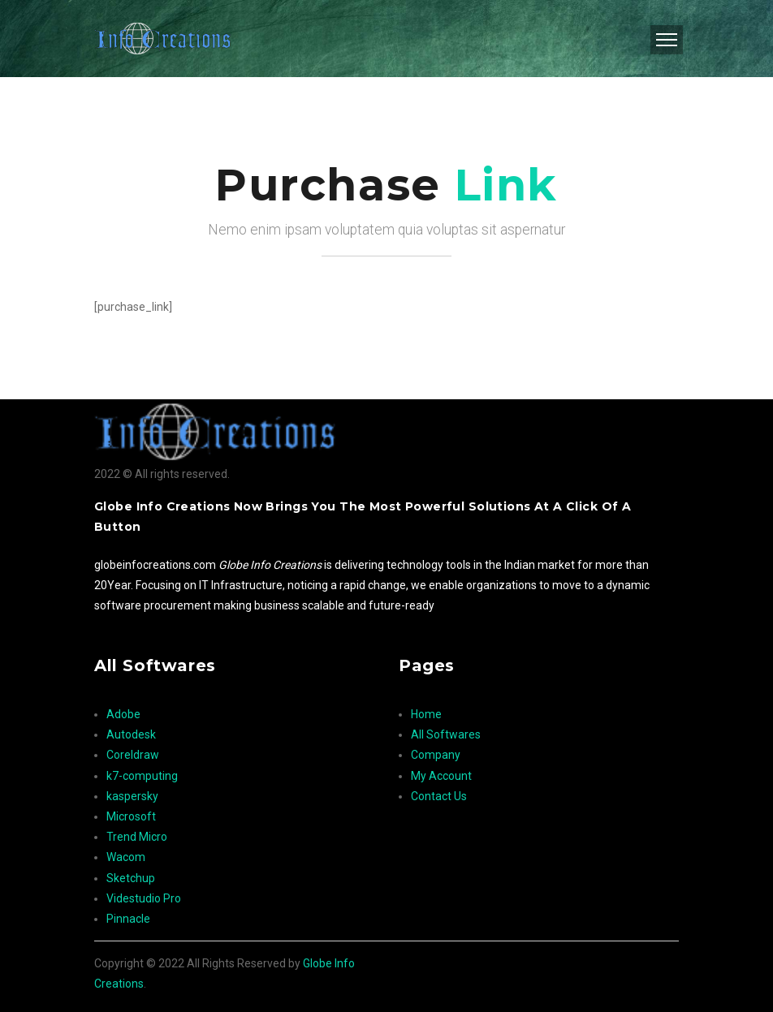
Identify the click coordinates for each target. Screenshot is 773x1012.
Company (435, 754)
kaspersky (132, 796)
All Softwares (446, 734)
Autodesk (131, 734)
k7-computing (142, 775)
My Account (441, 775)
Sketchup (130, 878)
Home (426, 714)
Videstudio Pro (143, 898)
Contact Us (439, 796)
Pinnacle (128, 918)
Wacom (125, 857)
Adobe (123, 714)
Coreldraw (132, 754)
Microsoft (131, 816)
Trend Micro (136, 836)
